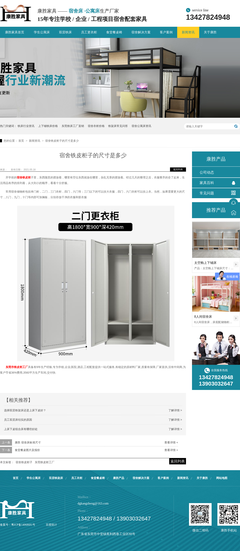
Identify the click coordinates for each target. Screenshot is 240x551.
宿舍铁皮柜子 (24, 462)
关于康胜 (210, 32)
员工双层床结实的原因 (18, 419)
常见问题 (207, 193)
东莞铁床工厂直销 (73, 126)
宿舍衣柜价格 (96, 126)
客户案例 (166, 32)
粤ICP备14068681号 (23, 524)
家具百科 (207, 183)
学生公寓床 (42, 32)
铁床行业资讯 (26, 126)
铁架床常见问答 (118, 126)
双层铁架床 (56, 478)
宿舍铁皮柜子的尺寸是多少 (62, 140)
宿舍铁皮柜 (24, 177)
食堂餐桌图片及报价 (27, 450)
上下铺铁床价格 (48, 126)
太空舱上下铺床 (205, 262)
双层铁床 (65, 32)
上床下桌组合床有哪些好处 (21, 429)
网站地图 (221, 478)
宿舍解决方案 (141, 32)
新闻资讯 (188, 32)
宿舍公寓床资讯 (141, 126)
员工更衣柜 (89, 32)
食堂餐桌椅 (114, 32)
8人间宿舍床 (203, 316)
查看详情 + (171, 442)
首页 (21, 140)
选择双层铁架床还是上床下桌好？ (25, 410)
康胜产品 (118, 478)
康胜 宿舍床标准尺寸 (28, 442)
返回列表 (178, 169)
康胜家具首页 (14, 32)
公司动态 (207, 172)
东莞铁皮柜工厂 (44, 462)
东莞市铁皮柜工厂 (17, 367)
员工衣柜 (76, 478)
